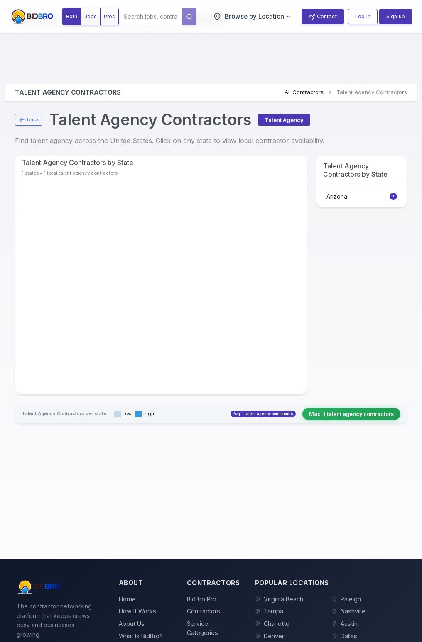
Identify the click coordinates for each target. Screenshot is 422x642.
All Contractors (304, 92)
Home (127, 599)
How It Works (137, 611)
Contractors (203, 611)
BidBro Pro (201, 599)
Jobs (90, 16)
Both (71, 16)
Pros (109, 16)
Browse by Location (252, 16)
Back (29, 120)
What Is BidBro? (141, 636)
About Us (132, 623)
